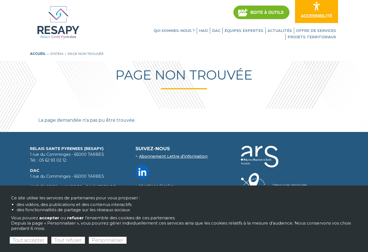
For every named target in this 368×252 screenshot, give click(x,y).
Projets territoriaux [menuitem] (312, 37)
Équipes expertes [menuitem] (244, 30)
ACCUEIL (38, 54)
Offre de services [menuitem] (316, 30)
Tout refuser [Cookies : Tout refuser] (68, 240)
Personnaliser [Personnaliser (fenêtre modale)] (107, 240)
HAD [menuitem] (203, 30)
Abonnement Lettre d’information (173, 156)
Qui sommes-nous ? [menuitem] (174, 30)
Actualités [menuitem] (280, 30)
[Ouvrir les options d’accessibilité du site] (316, 11)
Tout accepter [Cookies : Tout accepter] (28, 240)
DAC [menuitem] (216, 30)
